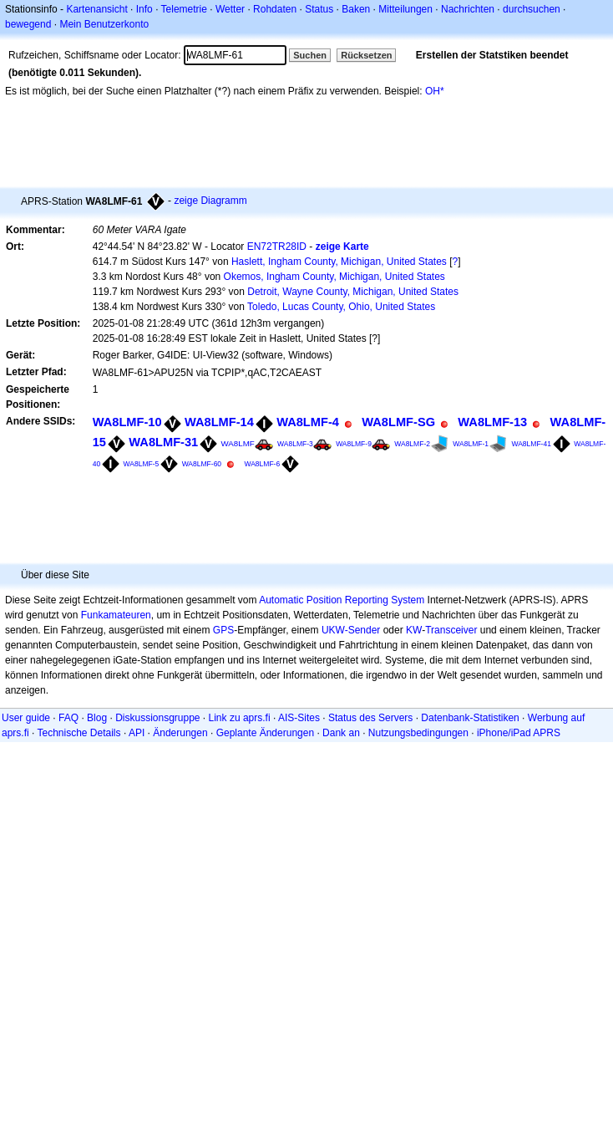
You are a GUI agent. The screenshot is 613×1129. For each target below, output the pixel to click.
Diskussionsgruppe (157, 718)
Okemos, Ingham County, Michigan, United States (334, 276)
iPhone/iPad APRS (518, 733)
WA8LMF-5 (142, 464)
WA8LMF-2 (412, 444)
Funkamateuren (116, 615)
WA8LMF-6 (262, 464)
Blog (97, 718)
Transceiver (451, 630)
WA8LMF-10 (127, 422)
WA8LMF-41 (530, 444)
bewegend (28, 24)
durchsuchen (531, 9)
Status (319, 9)
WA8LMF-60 (201, 464)
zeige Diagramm (210, 200)
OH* (434, 91)
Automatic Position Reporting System (341, 600)
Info (144, 9)
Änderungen (180, 733)
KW (414, 630)
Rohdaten (274, 9)
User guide (26, 718)
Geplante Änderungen (265, 733)
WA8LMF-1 (471, 444)
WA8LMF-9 (354, 444)
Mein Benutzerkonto (104, 24)
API (136, 733)
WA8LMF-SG (398, 422)
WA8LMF (238, 443)
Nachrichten (467, 9)
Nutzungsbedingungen (418, 733)
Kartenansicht (96, 9)
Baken (356, 9)
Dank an (341, 733)
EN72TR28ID (276, 246)
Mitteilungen (405, 9)
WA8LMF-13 (492, 422)
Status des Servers (370, 718)
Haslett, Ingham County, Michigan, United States (339, 261)
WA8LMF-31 (163, 442)
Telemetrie (184, 9)
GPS (223, 630)
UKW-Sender (351, 630)
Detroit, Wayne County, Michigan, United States (352, 292)
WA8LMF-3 (295, 444)
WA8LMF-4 (307, 422)
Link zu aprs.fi (240, 718)
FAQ (68, 718)
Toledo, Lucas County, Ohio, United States (341, 307)
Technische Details (78, 733)
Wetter (230, 9)
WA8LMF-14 (219, 422)
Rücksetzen (366, 55)
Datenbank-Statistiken (470, 718)
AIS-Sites (299, 718)
